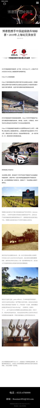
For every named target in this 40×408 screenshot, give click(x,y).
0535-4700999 (24, 392)
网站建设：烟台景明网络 (20, 406)
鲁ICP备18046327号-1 (25, 403)
